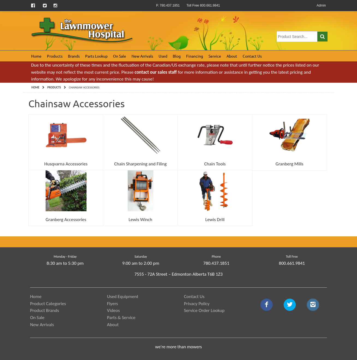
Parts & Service (121, 317)
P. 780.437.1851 (168, 5)
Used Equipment (122, 296)
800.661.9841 (292, 263)
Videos (113, 310)
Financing (194, 55)
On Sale (119, 55)
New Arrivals (142, 55)
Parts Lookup (96, 55)
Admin (321, 5)
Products (55, 55)
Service (215, 55)
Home (36, 55)
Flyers (112, 304)
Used (163, 55)
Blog (177, 55)
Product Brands (44, 310)
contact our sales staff (156, 72)
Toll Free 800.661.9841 (203, 5)
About (232, 55)
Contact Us (252, 55)
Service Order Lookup (204, 310)
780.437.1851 (216, 263)
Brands (74, 55)
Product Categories (48, 304)
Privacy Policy (197, 304)
